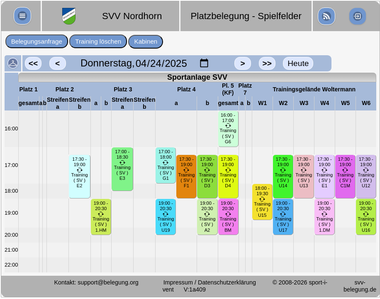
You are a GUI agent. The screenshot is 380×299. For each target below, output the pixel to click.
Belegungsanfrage (36, 41)
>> (266, 63)
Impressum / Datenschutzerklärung (209, 282)
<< (33, 63)
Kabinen (146, 41)
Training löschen (98, 41)
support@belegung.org (108, 282)
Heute (298, 63)
